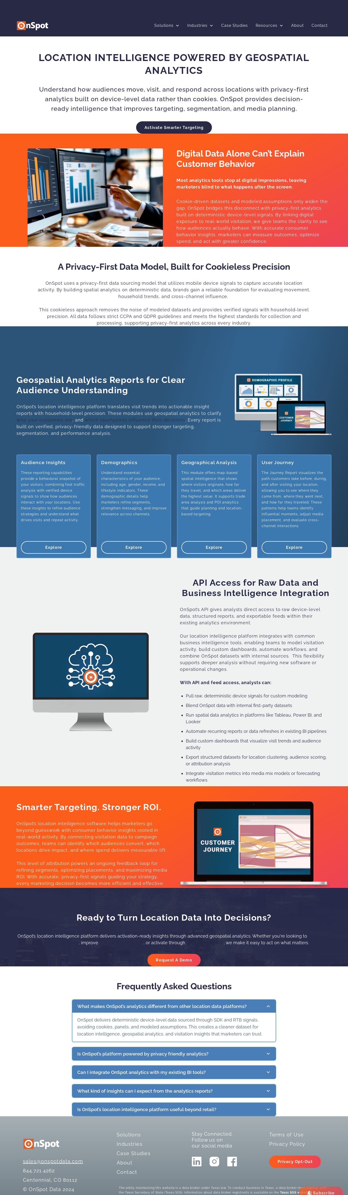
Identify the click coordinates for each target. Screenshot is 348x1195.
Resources (266, 25)
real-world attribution (120, 942)
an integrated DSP (205, 942)
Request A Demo (174, 960)
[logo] (32, 26)
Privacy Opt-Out (295, 1161)
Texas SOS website (295, 1192)
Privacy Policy (287, 1144)
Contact (320, 25)
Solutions (164, 25)
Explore (53, 547)
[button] (166, 25)
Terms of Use (286, 1135)
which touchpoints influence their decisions (135, 420)
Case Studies (234, 25)
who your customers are (44, 420)
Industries (197, 25)
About (297, 25)
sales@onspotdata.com (53, 1161)
